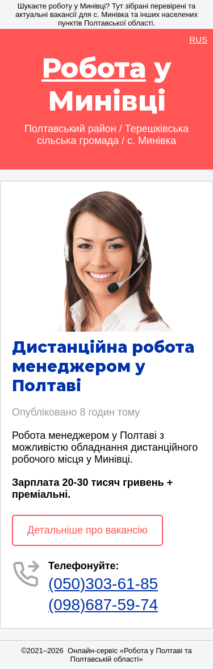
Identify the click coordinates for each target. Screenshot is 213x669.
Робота (93, 68)
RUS (198, 39)
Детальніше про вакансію (87, 530)
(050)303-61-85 (103, 583)
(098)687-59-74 (103, 604)
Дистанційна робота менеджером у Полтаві (103, 366)
